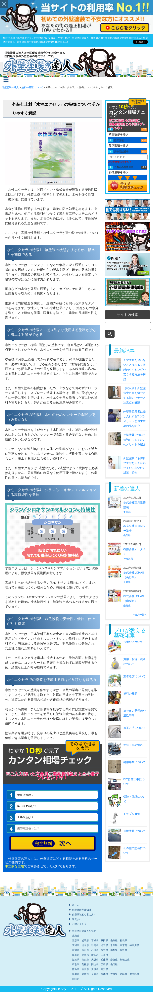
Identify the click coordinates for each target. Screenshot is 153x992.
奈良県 (114, 959)
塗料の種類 (130, 693)
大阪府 (94, 959)
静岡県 (85, 954)
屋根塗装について (134, 831)
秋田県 (104, 940)
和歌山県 (124, 959)
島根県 (85, 964)
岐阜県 (75, 954)
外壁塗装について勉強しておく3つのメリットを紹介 (134, 439)
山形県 (114, 940)
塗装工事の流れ (133, 745)
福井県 (104, 950)
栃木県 (85, 945)
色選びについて (133, 642)
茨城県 (75, 945)
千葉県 (114, 945)
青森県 (75, 940)
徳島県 (75, 969)
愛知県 (94, 954)
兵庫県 (104, 959)
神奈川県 (128, 558)
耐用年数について (134, 762)
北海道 (75, 935)
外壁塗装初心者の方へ (84, 914)
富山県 (85, 950)
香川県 (85, 969)
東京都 (126, 512)
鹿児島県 (134, 974)
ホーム (75, 905)
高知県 (104, 969)
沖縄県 (75, 978)
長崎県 (94, 974)
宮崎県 (123, 974)
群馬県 (94, 945)
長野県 (126, 582)
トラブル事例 (131, 813)
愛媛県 (94, 969)
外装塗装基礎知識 (81, 909)
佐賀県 (85, 974)
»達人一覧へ (140, 614)
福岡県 (75, 974)
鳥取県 (75, 964)
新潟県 (75, 950)
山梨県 (126, 535)
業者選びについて (134, 676)
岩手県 (85, 940)
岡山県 (94, 964)
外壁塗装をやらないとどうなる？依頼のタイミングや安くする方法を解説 (134, 369)
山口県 (114, 964)
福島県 (123, 940)
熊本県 (104, 974)
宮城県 (94, 940)
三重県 (104, 954)
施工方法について (134, 727)
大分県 (114, 974)
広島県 (104, 964)
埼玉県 (104, 945)
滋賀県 (75, 959)
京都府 (85, 959)
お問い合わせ (79, 924)
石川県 (94, 950)
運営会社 (77, 919)
